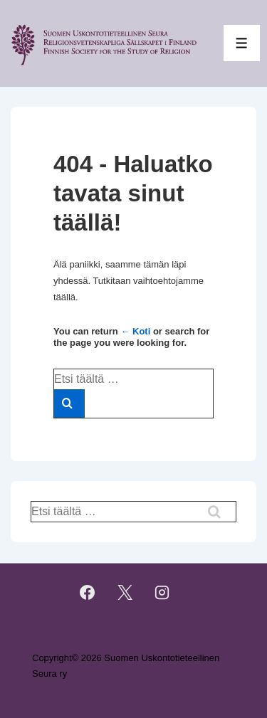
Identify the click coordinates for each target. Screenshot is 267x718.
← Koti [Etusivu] (135, 331)
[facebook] (86, 593)
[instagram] (162, 593)
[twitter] (124, 593)
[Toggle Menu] (242, 43)
